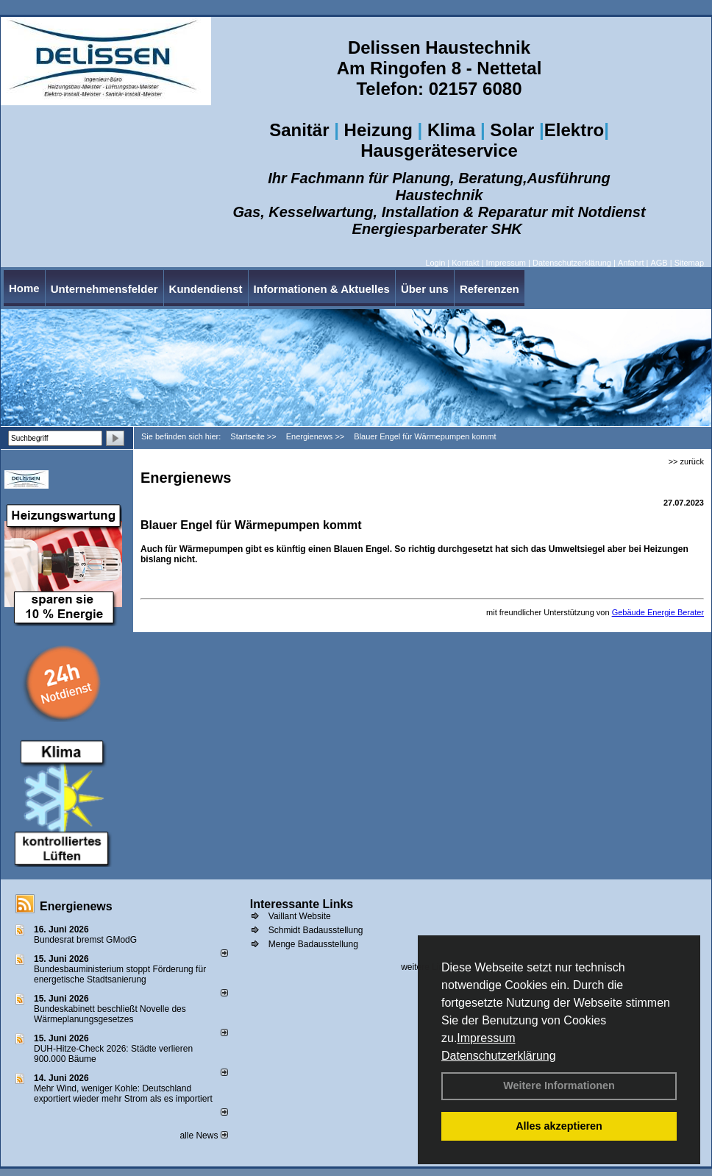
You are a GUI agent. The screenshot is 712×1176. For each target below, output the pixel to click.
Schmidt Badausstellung (315, 930)
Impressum (486, 1038)
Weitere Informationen (559, 1085)
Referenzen (489, 289)
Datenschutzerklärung (498, 1055)
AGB (658, 262)
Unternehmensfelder (104, 289)
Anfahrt (631, 262)
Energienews (76, 906)
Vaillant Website (299, 916)
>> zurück (686, 461)
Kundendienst (206, 289)
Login (435, 262)
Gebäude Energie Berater (658, 612)
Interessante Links (302, 904)
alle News (203, 1135)
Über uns (425, 289)
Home (24, 288)
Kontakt (465, 262)
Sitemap (689, 262)
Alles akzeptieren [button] (559, 1126)
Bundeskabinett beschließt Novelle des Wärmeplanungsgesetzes (110, 1014)
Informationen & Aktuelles (322, 289)
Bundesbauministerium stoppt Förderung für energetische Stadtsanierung (120, 974)
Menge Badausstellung (313, 944)
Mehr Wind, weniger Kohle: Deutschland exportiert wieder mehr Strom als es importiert (123, 1093)
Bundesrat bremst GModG (85, 940)
